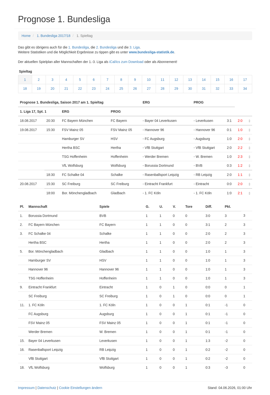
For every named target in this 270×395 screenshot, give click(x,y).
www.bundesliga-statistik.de (151, 52)
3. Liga (135, 47)
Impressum (26, 388)
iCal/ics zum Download (126, 62)
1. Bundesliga (78, 47)
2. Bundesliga (106, 47)
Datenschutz (46, 388)
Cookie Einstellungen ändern (80, 388)
